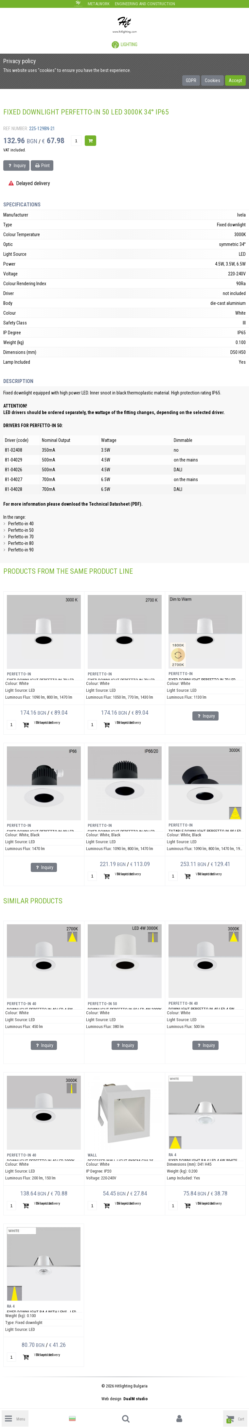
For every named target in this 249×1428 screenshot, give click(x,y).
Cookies (212, 80)
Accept (235, 80)
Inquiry (16, 165)
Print (42, 165)
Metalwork (99, 3)
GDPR (191, 80)
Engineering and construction (145, 3)
